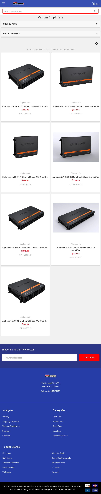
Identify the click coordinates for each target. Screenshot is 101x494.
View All (55, 472)
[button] (96, 43)
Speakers (57, 431)
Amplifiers (57, 426)
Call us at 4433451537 (50, 391)
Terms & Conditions (11, 426)
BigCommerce (16, 489)
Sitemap (6, 435)
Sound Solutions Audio (61, 458)
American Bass (58, 462)
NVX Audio (7, 458)
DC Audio (56, 467)
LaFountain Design (42, 489)
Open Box (57, 416)
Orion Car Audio (58, 453)
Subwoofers (58, 421)
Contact (5, 431)
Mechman (6, 453)
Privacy (5, 416)
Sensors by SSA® (60, 435)
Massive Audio (8, 467)
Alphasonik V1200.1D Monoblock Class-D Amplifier (25, 106)
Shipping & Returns (10, 421)
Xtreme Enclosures (10, 462)
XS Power (6, 472)
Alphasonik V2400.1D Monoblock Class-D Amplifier (75, 177)
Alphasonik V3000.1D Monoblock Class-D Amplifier (76, 106)
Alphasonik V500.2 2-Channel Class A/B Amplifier (25, 320)
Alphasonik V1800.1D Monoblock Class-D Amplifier (25, 247)
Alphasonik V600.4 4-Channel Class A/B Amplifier (25, 177)
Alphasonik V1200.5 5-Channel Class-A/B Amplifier (76, 248)
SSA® (72, 489)
